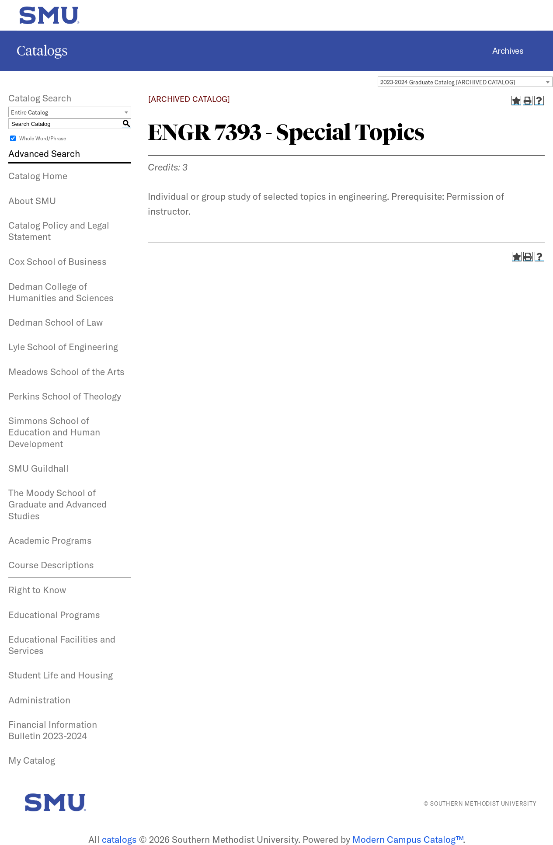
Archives (507, 50)
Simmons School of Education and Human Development (54, 432)
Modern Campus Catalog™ (407, 839)
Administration (39, 700)
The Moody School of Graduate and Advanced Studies (57, 504)
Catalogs (42, 50)
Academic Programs (50, 540)
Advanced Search (44, 153)
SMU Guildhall (38, 468)
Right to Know (37, 589)
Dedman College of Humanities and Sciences (61, 292)
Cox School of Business (57, 261)
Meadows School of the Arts (66, 371)
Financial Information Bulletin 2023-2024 (52, 730)
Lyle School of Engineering (63, 346)
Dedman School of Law (55, 322)
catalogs (119, 839)
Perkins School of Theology (64, 396)
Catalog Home (37, 175)
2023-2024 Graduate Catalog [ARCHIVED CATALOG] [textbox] (447, 82)
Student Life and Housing (60, 675)
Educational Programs (54, 614)
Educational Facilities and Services (61, 644)
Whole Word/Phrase (42, 138)
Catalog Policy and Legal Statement (58, 230)
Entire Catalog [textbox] (29, 112)
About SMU (32, 200)
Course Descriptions (51, 564)
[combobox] (465, 82)
